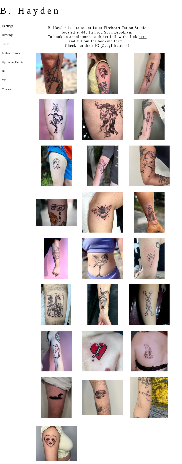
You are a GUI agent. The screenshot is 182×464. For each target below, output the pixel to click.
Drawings (7, 34)
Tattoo (5, 44)
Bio (4, 71)
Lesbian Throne (11, 53)
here (143, 37)
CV (4, 80)
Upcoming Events (12, 62)
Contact (6, 89)
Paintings (7, 25)
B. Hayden (30, 10)
